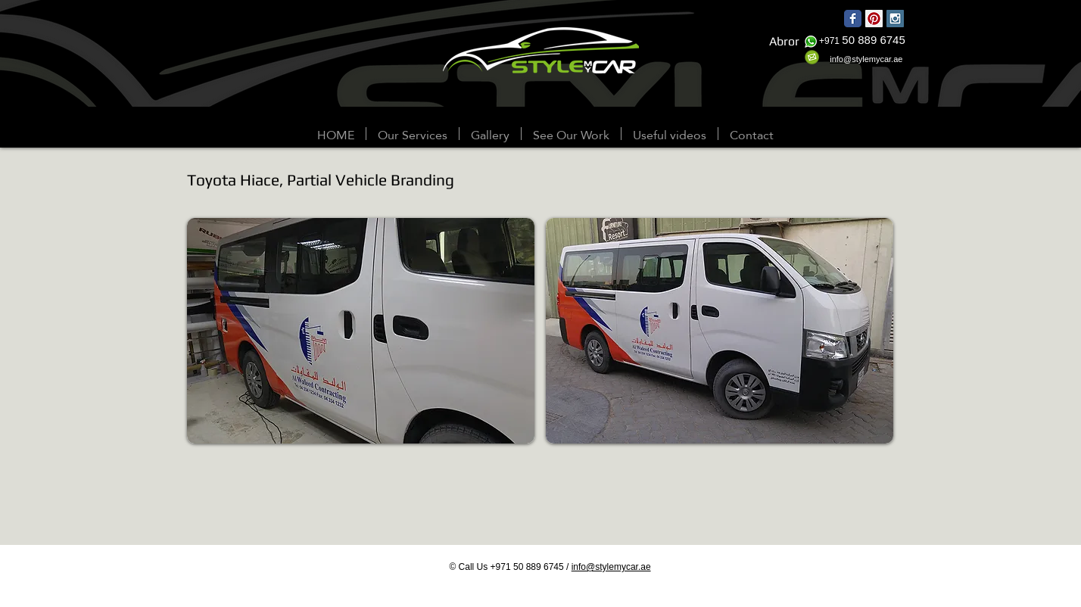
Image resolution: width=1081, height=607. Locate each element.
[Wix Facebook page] (852, 18)
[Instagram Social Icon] (895, 18)
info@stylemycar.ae (611, 567)
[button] (490, 133)
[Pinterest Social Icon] (874, 18)
